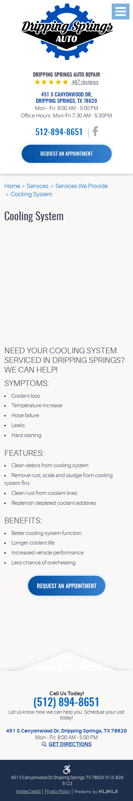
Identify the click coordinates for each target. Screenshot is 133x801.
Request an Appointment (66, 154)
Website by (95, 792)
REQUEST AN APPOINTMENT (66, 586)
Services (38, 186)
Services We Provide (81, 186)
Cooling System (31, 194)
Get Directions (70, 744)
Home (12, 186)
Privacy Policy (57, 791)
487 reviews (85, 82)
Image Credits (28, 791)
